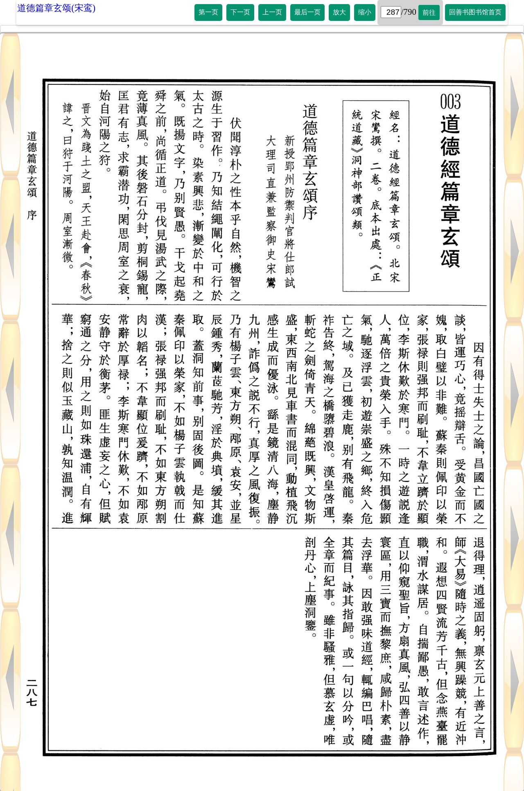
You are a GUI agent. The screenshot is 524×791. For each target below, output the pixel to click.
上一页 (272, 12)
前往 (429, 12)
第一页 (208, 12)
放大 (339, 12)
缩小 (364, 12)
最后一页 (307, 12)
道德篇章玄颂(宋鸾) (56, 8)
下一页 (240, 12)
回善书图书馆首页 (475, 12)
